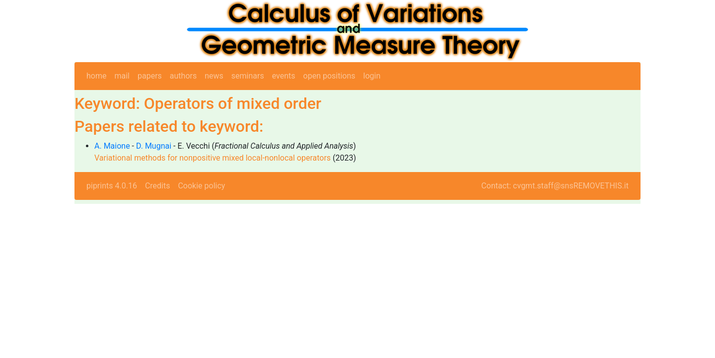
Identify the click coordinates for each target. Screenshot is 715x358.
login (372, 76)
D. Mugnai (153, 146)
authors (183, 76)
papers (150, 76)
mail (122, 76)
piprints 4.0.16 (111, 185)
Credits (157, 185)
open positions (329, 76)
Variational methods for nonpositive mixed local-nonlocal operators (212, 158)
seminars (247, 76)
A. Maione (112, 146)
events (283, 76)
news (214, 76)
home (96, 76)
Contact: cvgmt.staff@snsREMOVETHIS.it (555, 185)
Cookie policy (201, 185)
